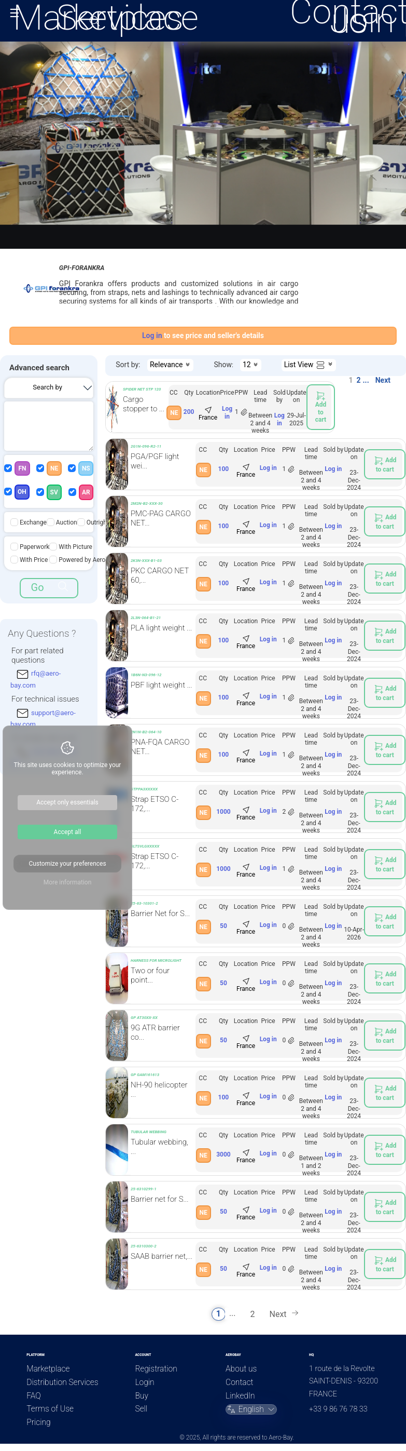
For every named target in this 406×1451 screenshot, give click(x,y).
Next (382, 380)
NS (86, 468)
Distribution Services (62, 1382)
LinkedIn (240, 1396)
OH (22, 491)
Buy (141, 1396)
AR (86, 492)
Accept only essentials (67, 802)
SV (54, 492)
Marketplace (47, 1369)
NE (54, 468)
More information (68, 882)
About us (241, 1369)
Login (144, 1382)
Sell (141, 1409)
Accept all (67, 832)
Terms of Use (50, 1409)
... (366, 380)
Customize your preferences (67, 863)
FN (22, 468)
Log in (227, 412)
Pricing (38, 1422)
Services (120, 17)
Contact (239, 1382)
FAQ (33, 1396)
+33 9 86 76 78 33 (338, 1409)
